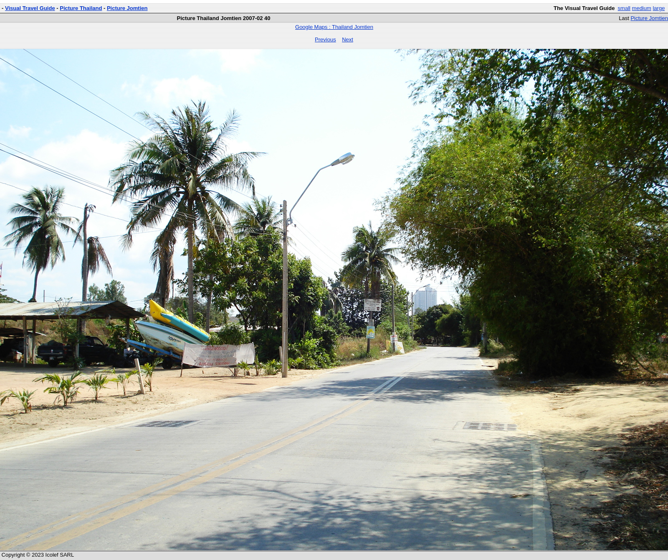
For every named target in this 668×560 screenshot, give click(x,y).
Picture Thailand (81, 8)
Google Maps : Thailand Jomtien (334, 27)
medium (641, 8)
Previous (325, 39)
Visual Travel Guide (30, 8)
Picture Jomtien (127, 8)
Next (347, 39)
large (659, 8)
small (624, 8)
